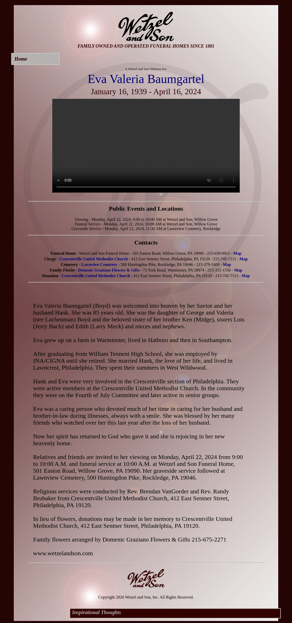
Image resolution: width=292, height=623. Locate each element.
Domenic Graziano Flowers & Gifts (109, 270)
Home (20, 59)
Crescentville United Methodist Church (93, 259)
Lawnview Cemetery (99, 264)
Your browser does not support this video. (146, 146)
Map (237, 253)
